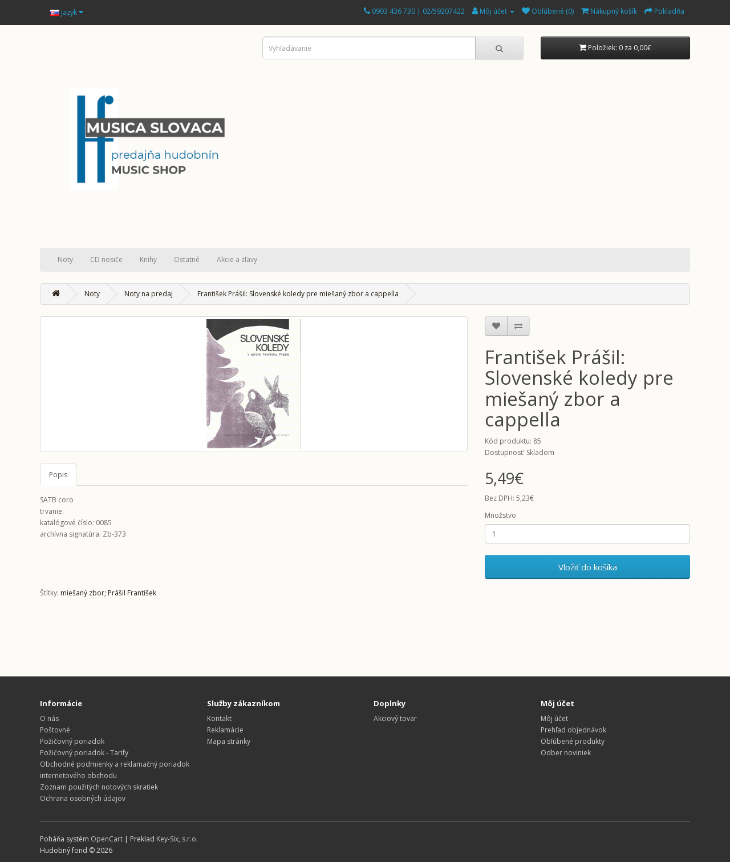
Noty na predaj (148, 294)
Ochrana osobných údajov (82, 798)
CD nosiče (106, 259)
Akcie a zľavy (237, 259)
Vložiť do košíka (587, 567)
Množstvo (500, 515)
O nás (49, 718)
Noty (65, 259)
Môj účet (554, 718)
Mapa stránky (228, 741)
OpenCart (107, 839)
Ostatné (187, 259)
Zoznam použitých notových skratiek (99, 787)
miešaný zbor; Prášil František (108, 593)
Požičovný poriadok (72, 741)
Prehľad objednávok (573, 730)
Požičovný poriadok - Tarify (84, 753)
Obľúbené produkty (573, 741)
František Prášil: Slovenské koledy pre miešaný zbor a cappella (298, 294)
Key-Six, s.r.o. (177, 839)
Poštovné (55, 730)
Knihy (148, 259)
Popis (58, 475)
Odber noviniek (566, 753)
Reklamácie (225, 730)
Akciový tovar (395, 718)
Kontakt (219, 718)
